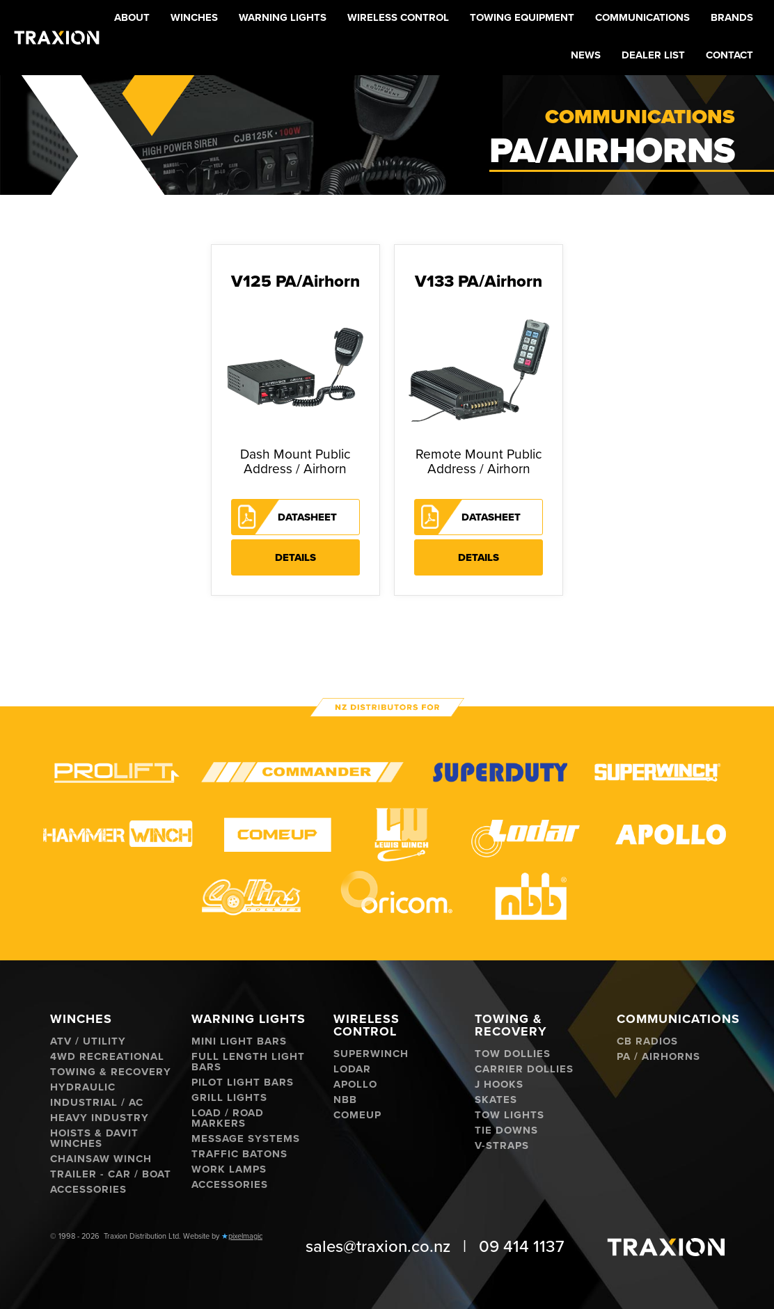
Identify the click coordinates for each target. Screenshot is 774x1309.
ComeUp (357, 1115)
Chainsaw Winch (101, 1159)
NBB (345, 1100)
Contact (729, 55)
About (132, 17)
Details (295, 557)
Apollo (355, 1084)
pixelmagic (245, 1236)
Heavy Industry (99, 1118)
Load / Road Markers (227, 1118)
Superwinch (371, 1054)
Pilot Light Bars (242, 1082)
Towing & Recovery (110, 1072)
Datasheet (307, 517)
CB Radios (647, 1041)
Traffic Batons (239, 1154)
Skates (496, 1100)
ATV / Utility (88, 1041)
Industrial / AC (96, 1103)
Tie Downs (506, 1130)
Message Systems (245, 1139)
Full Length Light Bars (248, 1062)
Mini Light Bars (239, 1041)
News (586, 55)
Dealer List (653, 55)
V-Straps (502, 1146)
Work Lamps (229, 1169)
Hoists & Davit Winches (94, 1138)
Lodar (352, 1069)
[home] (57, 37)
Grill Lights (229, 1098)
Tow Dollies (513, 1054)
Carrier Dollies (524, 1069)
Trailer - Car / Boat (110, 1174)
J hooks (499, 1084)
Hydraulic (83, 1087)
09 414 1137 (521, 1247)
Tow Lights (509, 1115)
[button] (194, 19)
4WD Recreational (107, 1057)
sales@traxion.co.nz (378, 1247)
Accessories (88, 1190)
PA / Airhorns (658, 1057)
